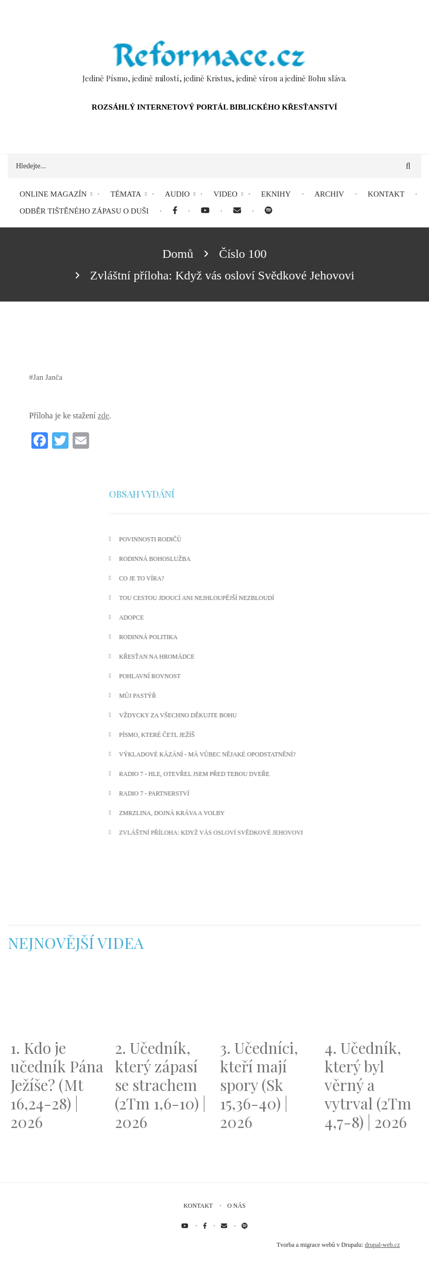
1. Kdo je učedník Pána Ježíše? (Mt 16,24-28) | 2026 (57, 1084)
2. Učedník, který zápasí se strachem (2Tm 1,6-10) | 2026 (160, 1084)
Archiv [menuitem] (330, 194)
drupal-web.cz (382, 1244)
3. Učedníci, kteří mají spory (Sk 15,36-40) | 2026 (259, 1084)
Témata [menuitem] (125, 194)
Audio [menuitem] (177, 194)
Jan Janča (47, 377)
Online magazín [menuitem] (53, 194)
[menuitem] (175, 211)
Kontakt (198, 1205)
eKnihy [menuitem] (276, 194)
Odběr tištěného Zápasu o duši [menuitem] (84, 211)
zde (103, 415)
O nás (236, 1205)
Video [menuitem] (225, 194)
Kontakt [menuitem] (386, 194)
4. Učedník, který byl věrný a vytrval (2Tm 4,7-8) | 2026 (367, 1084)
